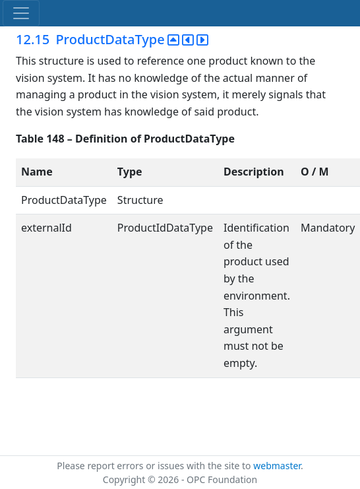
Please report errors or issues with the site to (155, 465)
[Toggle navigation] (21, 13)
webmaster (277, 465)
